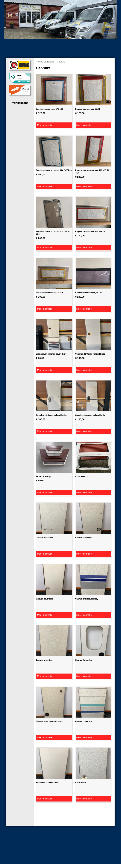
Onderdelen (49, 61)
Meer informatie (44, 125)
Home (39, 61)
